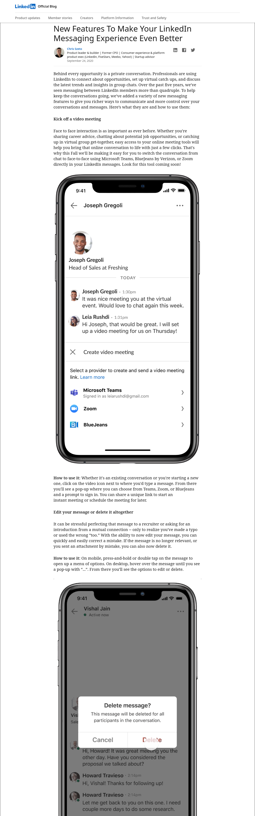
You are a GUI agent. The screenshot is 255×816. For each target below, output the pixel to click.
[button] (175, 50)
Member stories (60, 18)
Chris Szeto (74, 49)
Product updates (27, 18)
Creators (86, 18)
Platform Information (117, 18)
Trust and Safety (154, 18)
